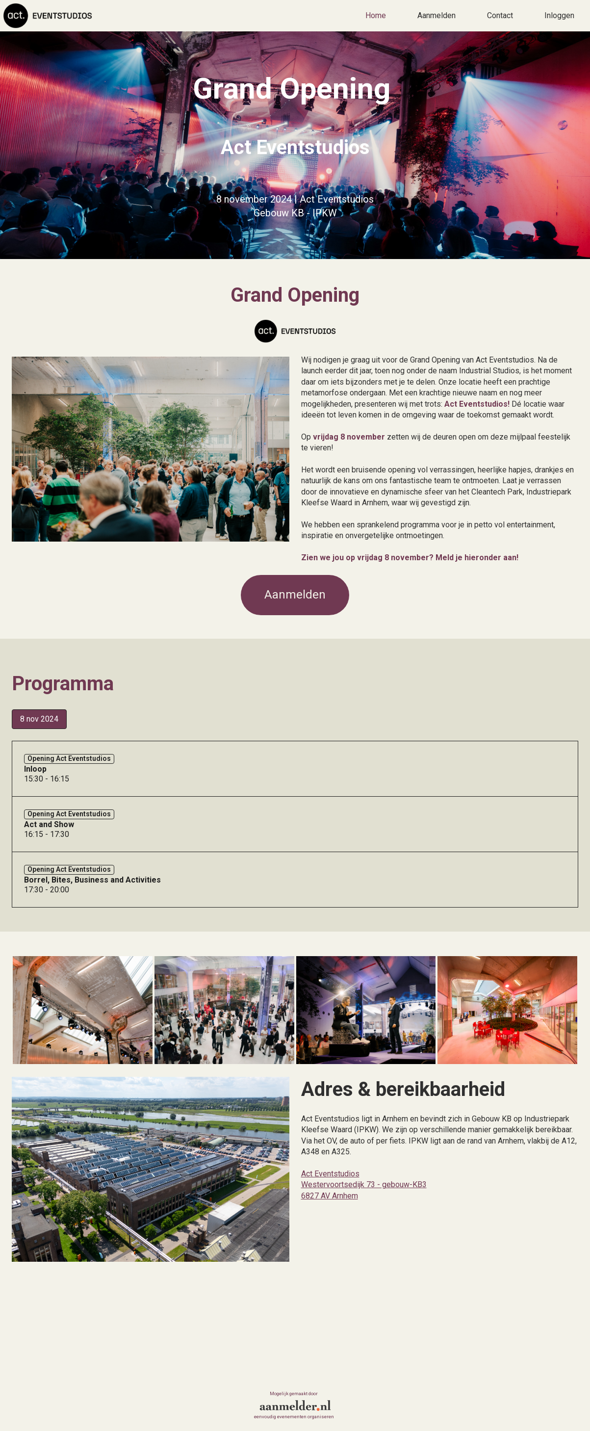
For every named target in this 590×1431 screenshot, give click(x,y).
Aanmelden (436, 15)
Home (375, 15)
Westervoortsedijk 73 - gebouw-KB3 (364, 1185)
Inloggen (559, 15)
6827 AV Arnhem (329, 1195)
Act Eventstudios (330, 1173)
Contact (500, 15)
